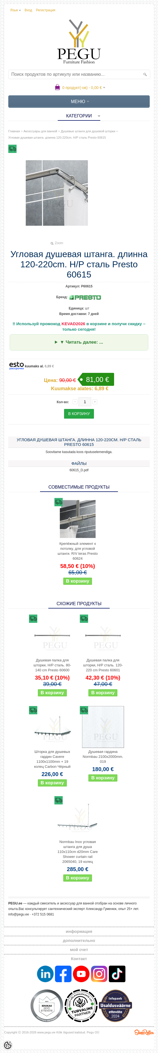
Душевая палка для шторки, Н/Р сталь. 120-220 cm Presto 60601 (103, 665)
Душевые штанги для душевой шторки (88, 131)
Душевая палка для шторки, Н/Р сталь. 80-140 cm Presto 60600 (52, 665)
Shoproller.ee (144, 1032)
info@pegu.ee (18, 914)
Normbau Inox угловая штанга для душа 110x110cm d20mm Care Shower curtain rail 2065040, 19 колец (77, 852)
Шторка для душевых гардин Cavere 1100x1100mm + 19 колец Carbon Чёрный (52, 759)
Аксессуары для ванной (40, 131)
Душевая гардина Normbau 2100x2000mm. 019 (103, 757)
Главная (14, 131)
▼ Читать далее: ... (81, 342)
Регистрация (45, 10)
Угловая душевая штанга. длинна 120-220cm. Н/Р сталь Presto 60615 (57, 137)
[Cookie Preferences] (8, 1045)
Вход (28, 10)
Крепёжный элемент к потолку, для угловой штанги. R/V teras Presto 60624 (77, 551)
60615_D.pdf (79, 470)
